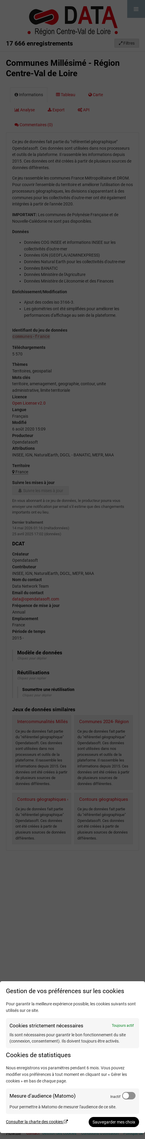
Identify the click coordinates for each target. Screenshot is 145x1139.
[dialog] (72, 1057)
